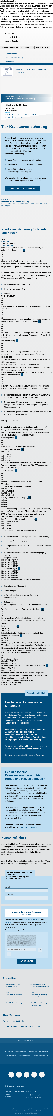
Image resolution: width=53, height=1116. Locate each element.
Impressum (9, 62)
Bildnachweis (43, 1052)
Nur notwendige (27, 47)
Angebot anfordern (23, 188)
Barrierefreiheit (24, 1055)
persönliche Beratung (29, 827)
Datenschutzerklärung (14, 58)
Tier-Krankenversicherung (14, 994)
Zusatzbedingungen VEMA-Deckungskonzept (39, 985)
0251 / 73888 (12, 1027)
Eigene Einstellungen (9, 47)
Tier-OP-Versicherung (14, 1003)
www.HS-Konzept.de (34, 1097)
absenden (26, 961)
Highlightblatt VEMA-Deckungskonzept (13, 985)
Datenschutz (42, 69)
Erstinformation (11, 54)
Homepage (20, 72)
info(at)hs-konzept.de (30, 1027)
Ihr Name (9, 894)
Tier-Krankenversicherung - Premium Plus (39, 995)
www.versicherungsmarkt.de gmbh (26, 1113)
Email (7, 887)
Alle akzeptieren (42, 47)
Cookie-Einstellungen (40, 1055)
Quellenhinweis (10, 1055)
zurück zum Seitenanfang (26, 1040)
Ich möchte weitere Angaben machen (26, 913)
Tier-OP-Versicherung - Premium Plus (39, 1004)
